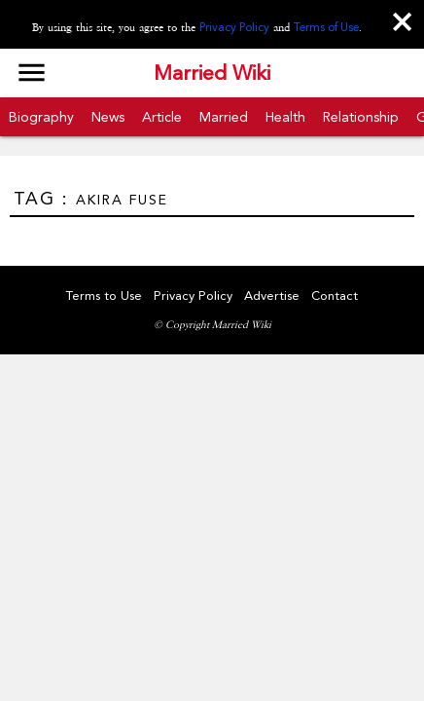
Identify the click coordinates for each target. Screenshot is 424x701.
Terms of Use (326, 27)
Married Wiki (212, 73)
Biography (41, 117)
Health (285, 117)
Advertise (272, 295)
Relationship (361, 117)
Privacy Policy (234, 27)
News (107, 117)
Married (223, 117)
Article (162, 117)
